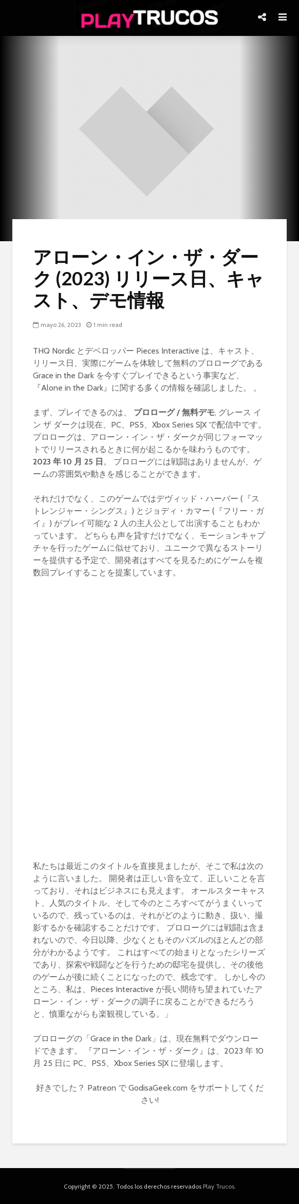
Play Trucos (218, 1186)
